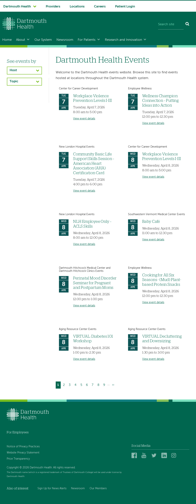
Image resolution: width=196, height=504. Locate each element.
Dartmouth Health (17, 6)
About (20, 40)
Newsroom (64, 40)
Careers (100, 6)
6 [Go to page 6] (87, 384)
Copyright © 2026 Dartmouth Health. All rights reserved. (41, 467)
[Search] (187, 24)
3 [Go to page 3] (70, 384)
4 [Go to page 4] (76, 384)
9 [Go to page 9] (105, 384)
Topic (14, 81)
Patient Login (125, 6)
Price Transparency (18, 458)
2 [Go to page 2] (64, 384)
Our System (43, 40)
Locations (77, 6)
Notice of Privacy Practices (23, 446)
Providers (53, 6)
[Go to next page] (113, 385)
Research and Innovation (123, 40)
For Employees (18, 432)
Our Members (98, 488)
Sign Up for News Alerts (52, 488)
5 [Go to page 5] (82, 384)
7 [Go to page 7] (93, 384)
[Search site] (171, 24)
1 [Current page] (58, 385)
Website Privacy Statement (23, 452)
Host (13, 70)
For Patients (87, 40)
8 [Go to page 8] (99, 384)
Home (7, 40)
